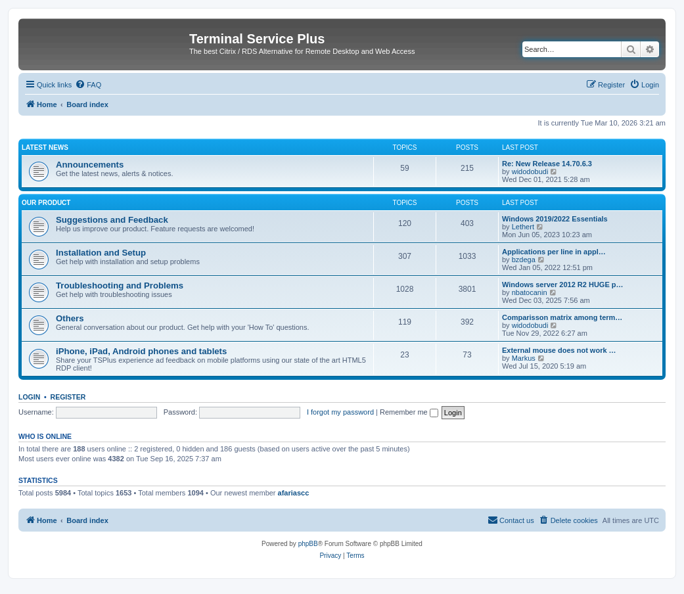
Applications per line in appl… (554, 252)
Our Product (46, 202)
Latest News (45, 147)
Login (29, 397)
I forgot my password (340, 412)
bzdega (524, 259)
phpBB (308, 543)
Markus (524, 358)
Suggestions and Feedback (112, 220)
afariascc (293, 493)
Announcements (90, 165)
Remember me (409, 412)
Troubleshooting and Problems (119, 285)
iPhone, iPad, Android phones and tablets (141, 351)
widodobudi (530, 171)
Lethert (523, 227)
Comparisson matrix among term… (562, 317)
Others (70, 318)
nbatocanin (529, 292)
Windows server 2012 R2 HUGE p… (563, 284)
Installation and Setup (101, 253)
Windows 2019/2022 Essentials (555, 219)
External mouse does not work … (559, 350)
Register (68, 397)
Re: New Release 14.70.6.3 (547, 164)
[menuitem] (88, 85)
